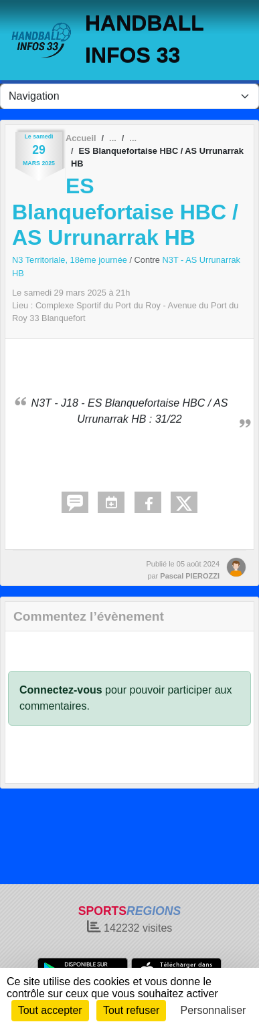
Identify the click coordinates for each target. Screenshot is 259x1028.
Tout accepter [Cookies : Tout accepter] (50, 1010)
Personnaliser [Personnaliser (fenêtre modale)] (213, 1010)
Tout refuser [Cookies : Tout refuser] (131, 1010)
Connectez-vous (60, 690)
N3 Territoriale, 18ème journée (70, 260)
